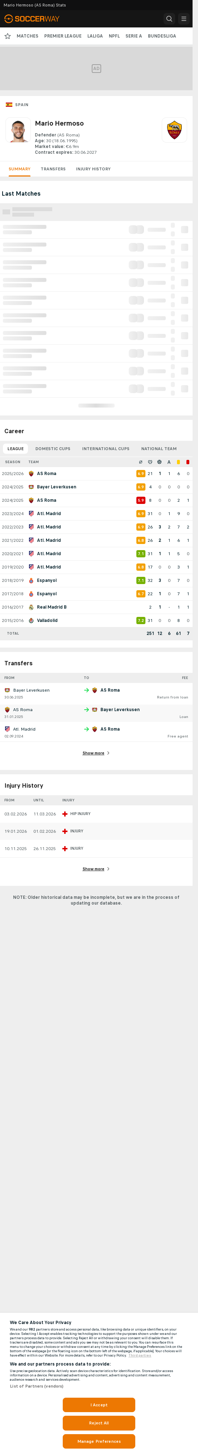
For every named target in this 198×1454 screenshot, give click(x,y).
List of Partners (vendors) (36, 1386)
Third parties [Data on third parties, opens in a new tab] (139, 1355)
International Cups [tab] (105, 448)
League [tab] (15, 448)
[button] (169, 19)
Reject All (99, 1422)
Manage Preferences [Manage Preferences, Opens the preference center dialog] (99, 1441)
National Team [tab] (159, 448)
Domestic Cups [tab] (52, 448)
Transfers (53, 168)
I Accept (99, 1404)
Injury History (93, 168)
